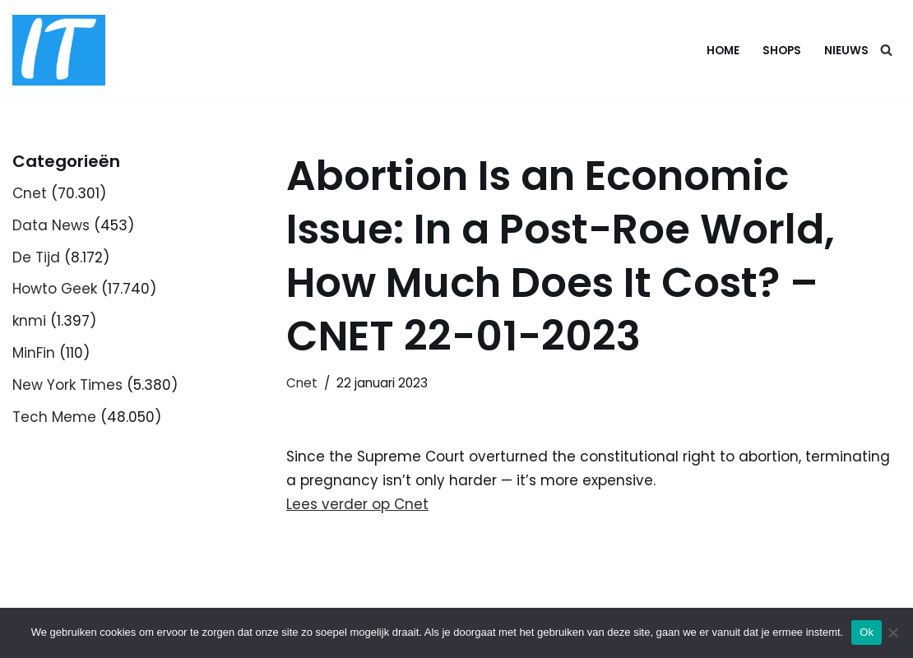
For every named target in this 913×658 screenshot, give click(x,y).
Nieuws (846, 50)
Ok (867, 632)
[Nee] (892, 632)
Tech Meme (54, 417)
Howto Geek (54, 289)
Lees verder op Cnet (357, 504)
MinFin (33, 353)
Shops (781, 50)
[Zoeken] (886, 50)
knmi (29, 321)
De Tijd (36, 257)
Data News (51, 225)
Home (723, 50)
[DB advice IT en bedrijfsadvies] (58, 50)
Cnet (29, 193)
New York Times (67, 385)
